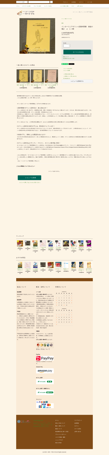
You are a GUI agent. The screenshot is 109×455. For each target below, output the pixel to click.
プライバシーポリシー (60, 434)
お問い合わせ (79, 6)
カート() (89, 2)
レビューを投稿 (66, 70)
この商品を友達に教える (68, 74)
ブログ (71, 6)
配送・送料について (60, 426)
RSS (56, 442)
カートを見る (77, 428)
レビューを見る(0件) (67, 68)
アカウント (64, 2)
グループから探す (36, 6)
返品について (66, 56)
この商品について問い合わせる (69, 76)
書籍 (66, 18)
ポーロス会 (70, 18)
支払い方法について (60, 423)
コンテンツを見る (47, 6)
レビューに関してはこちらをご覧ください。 (30, 182)
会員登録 (73, 2)
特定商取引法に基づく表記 (68, 58)
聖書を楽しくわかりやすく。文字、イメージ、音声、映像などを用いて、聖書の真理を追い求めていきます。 (42, 425)
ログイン (80, 2)
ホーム (18, 6)
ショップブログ (59, 440)
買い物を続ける (66, 78)
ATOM (59, 442)
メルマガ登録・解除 (63, 6)
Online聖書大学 (38, 420)
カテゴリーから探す (25, 6)
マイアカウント (78, 420)
